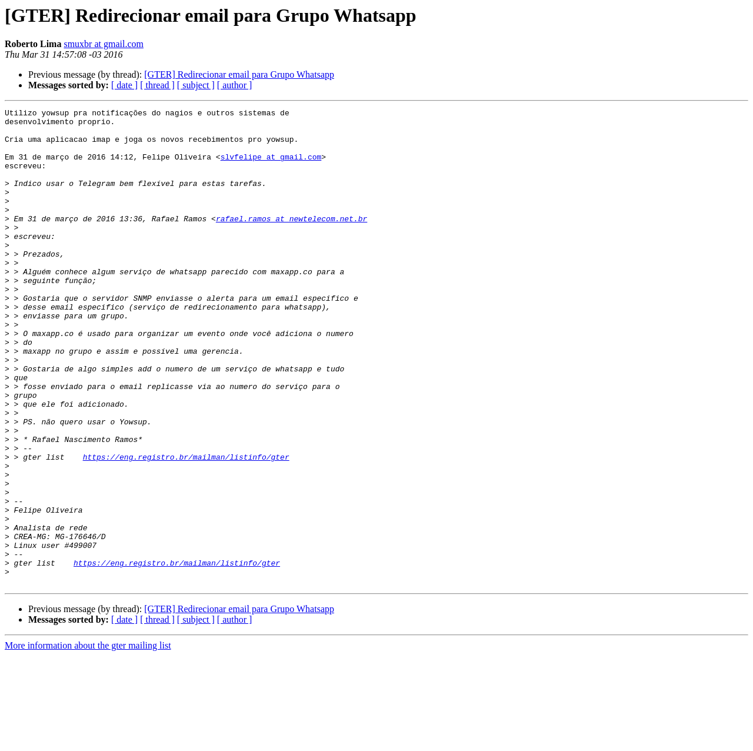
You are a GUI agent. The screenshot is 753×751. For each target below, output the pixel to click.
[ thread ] (157, 85)
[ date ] (124, 85)
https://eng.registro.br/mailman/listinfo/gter (186, 527)
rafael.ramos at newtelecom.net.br (291, 241)
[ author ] (234, 85)
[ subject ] (196, 85)
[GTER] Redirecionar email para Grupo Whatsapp (239, 74)
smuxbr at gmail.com (104, 44)
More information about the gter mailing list (88, 741)
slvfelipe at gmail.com (271, 167)
